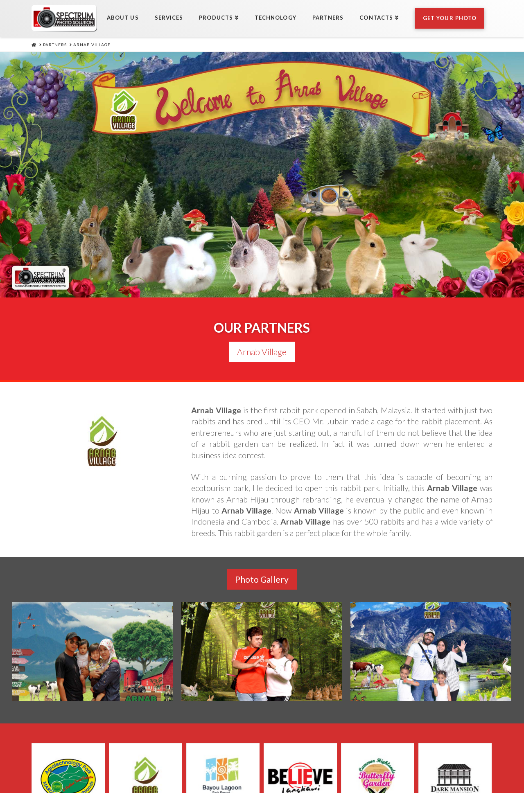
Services (190, 766)
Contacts (376, 766)
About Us (147, 766)
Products (233, 766)
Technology (283, 766)
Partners (332, 766)
